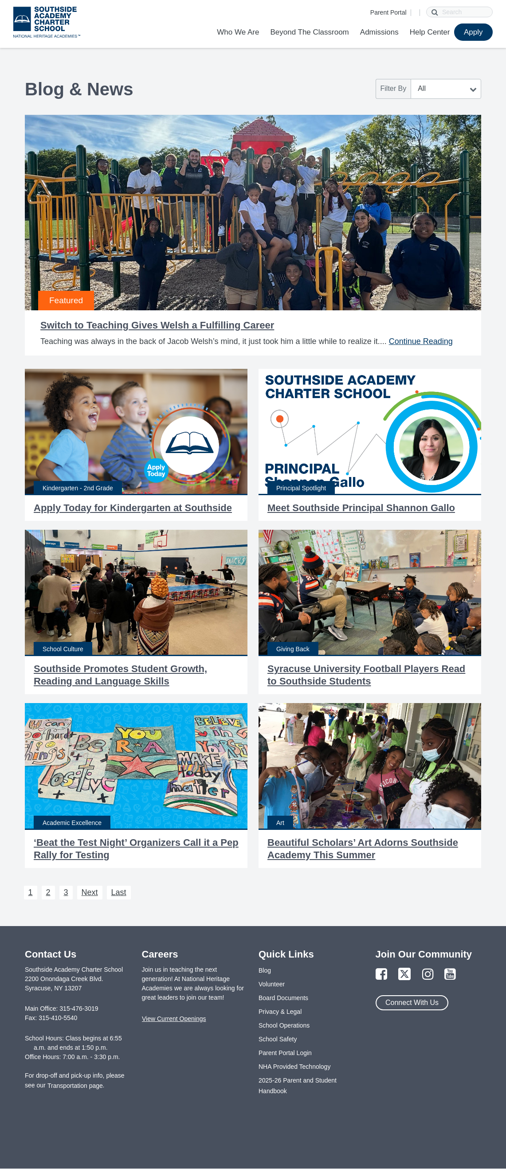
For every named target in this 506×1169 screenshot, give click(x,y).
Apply (473, 32)
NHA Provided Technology (294, 1066)
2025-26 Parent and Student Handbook (298, 1086)
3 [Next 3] (66, 892)
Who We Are (238, 32)
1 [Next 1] (30, 892)
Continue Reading (421, 341)
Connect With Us (412, 1002)
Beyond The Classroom (309, 32)
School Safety (278, 1039)
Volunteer (272, 984)
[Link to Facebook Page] (381, 974)
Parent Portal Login (285, 1052)
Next (90, 892)
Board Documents (283, 997)
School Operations (284, 1025)
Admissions (379, 32)
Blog (265, 970)
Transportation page (75, 1085)
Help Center (430, 32)
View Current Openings (174, 1018)
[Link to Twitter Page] (404, 974)
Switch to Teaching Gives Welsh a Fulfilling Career (157, 325)
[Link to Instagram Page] (428, 974)
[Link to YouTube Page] (450, 974)
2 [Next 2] (48, 892)
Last (118, 892)
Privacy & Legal (280, 1011)
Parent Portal (388, 12)
